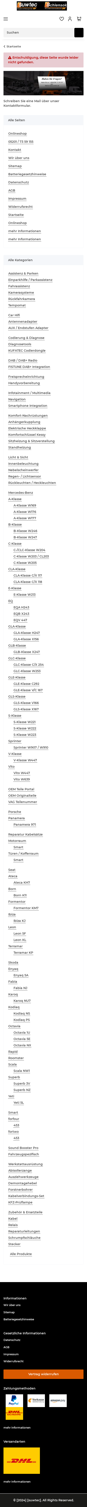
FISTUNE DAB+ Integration (29, 367)
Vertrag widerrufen (43, 1374)
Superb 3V (22, 1083)
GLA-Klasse (17, 626)
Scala (12, 1064)
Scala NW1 (22, 1071)
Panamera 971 (25, 825)
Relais (13, 1225)
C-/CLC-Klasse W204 (29, 550)
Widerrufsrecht (20, 207)
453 (16, 1125)
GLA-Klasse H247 (27, 633)
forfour (13, 1119)
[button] (70, 19)
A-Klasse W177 (25, 518)
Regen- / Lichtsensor (24, 476)
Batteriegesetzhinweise (27, 174)
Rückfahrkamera (21, 299)
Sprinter (14, 741)
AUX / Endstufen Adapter (28, 328)
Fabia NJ (20, 988)
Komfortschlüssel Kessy (27, 435)
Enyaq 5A (21, 975)
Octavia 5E (22, 1039)
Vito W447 (22, 773)
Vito (11, 767)
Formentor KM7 (26, 908)
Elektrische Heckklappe (27, 428)
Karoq (13, 994)
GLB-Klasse (17, 646)
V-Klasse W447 (25, 760)
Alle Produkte (21, 1254)
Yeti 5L (19, 1103)
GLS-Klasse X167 (26, 709)
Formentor (17, 902)
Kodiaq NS (22, 1013)
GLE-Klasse (17, 677)
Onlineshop (17, 134)
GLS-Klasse (17, 696)
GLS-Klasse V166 (26, 703)
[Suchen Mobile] (39, 32)
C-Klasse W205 (25, 563)
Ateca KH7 (22, 883)
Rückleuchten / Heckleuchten (32, 483)
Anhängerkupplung (24, 422)
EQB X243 (21, 614)
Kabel (12, 1219)
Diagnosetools (19, 344)
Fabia (12, 982)
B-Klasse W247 (25, 537)
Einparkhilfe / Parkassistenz (30, 280)
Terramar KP (23, 953)
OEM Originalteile (22, 796)
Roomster (16, 1058)
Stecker (14, 1244)
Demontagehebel (22, 1183)
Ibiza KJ (20, 921)
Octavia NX (22, 1045)
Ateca (12, 876)
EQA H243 (21, 607)
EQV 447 (20, 620)
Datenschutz (18, 182)
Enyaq (13, 969)
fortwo (13, 1132)
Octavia (14, 1026)
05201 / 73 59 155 (20, 142)
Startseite (16, 215)
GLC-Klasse (17, 658)
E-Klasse (14, 588)
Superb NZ (22, 1090)
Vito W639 (22, 779)
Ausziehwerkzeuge (23, 1177)
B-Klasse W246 (25, 531)
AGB (11, 190)
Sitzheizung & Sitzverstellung (31, 441)
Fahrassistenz (19, 286)
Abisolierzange (20, 1170)
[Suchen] (79, 32)
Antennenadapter (22, 322)
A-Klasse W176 (25, 512)
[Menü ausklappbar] (5, 19)
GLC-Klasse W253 (27, 671)
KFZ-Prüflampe (20, 1202)
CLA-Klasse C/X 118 (28, 582)
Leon (12, 927)
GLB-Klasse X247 (27, 652)
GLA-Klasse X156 (26, 639)
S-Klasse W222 (25, 728)
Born (12, 889)
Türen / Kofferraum (23, 854)
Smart (18, 847)
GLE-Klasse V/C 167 (28, 690)
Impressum (17, 199)
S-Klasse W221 (25, 722)
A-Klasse (15, 499)
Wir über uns (18, 158)
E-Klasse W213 (25, 595)
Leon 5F (20, 933)
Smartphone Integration (27, 406)
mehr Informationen (24, 231)
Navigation (17, 399)
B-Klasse (15, 524)
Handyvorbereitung (24, 383)
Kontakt (14, 150)
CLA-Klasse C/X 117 (28, 575)
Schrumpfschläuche (24, 1238)
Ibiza (12, 914)
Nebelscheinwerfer (23, 470)
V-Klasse (15, 754)
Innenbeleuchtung (23, 464)
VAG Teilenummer (22, 802)
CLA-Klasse (17, 569)
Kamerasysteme (21, 293)
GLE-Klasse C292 (26, 684)
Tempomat (17, 305)
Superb (14, 1077)
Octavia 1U (22, 1033)
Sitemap (15, 166)
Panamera (16, 818)
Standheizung (19, 447)
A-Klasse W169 (25, 505)
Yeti (11, 1096)
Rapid (13, 1052)
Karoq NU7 (22, 1001)
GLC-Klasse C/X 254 (29, 665)
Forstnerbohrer (20, 1190)
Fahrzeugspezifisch (23, 1154)
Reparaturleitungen (24, 1231)
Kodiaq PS (22, 1020)
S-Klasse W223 (25, 735)
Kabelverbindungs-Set (26, 1196)
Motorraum (17, 841)
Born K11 (20, 895)
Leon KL (20, 940)
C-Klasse (15, 544)
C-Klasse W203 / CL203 (31, 556)
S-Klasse (14, 716)
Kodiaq (14, 1007)
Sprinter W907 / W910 (31, 747)
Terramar (15, 946)
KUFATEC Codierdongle (27, 351)
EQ (10, 601)
